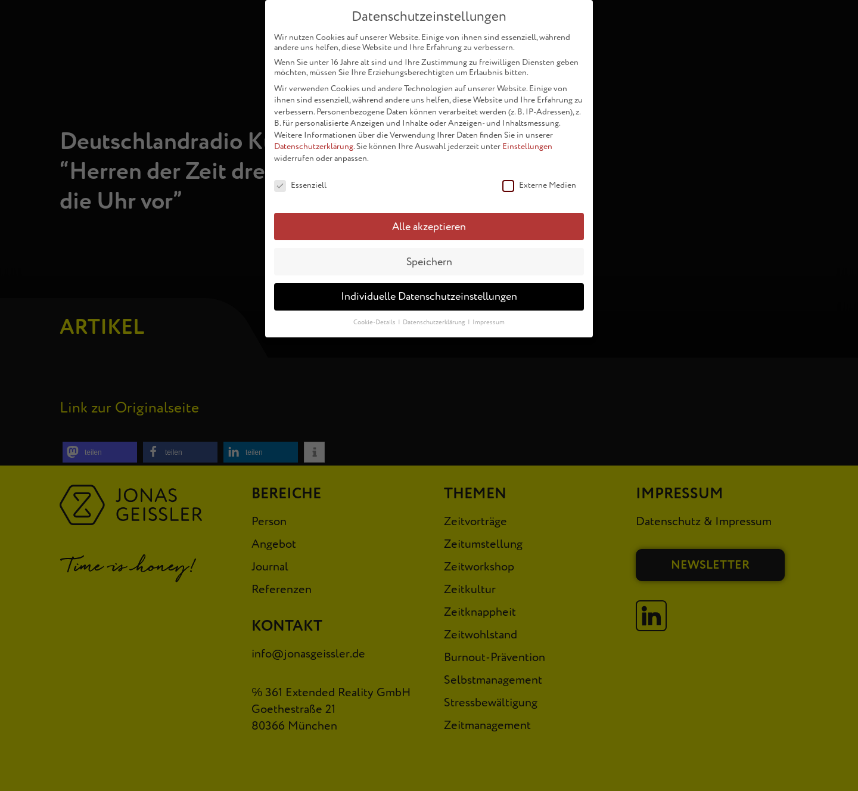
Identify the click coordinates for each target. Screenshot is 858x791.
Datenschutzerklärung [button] (435, 320)
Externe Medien (539, 183)
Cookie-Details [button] (375, 320)
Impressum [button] (488, 320)
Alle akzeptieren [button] (429, 224)
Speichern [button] (429, 259)
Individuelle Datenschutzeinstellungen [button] (429, 295)
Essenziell (300, 183)
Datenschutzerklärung (313, 144)
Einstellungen (527, 144)
